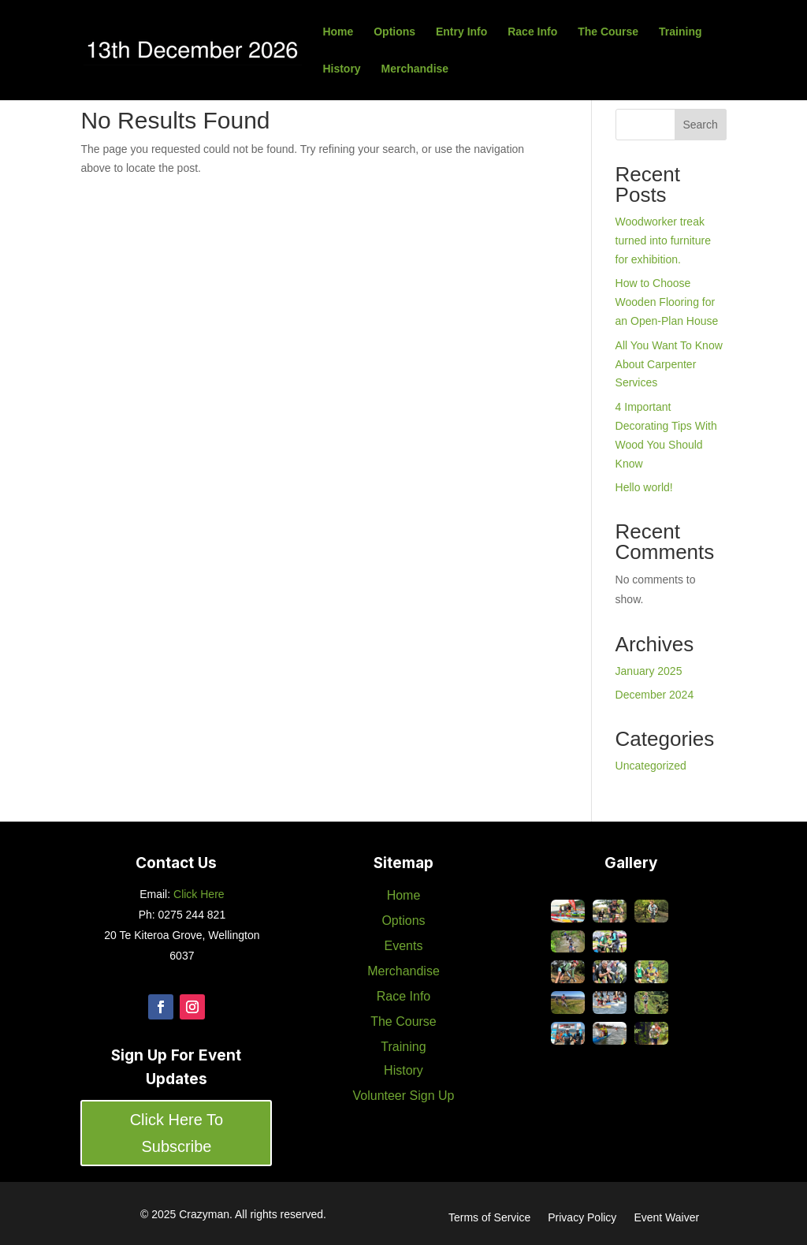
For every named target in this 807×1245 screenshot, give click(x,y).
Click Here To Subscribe (177, 1133)
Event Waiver (666, 1218)
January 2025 (648, 671)
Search (699, 124)
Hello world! (644, 487)
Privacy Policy (582, 1218)
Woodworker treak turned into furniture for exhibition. (663, 240)
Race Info (532, 32)
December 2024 (654, 694)
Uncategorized (650, 765)
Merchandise (415, 69)
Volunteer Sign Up (403, 1095)
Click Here (197, 894)
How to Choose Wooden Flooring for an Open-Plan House (667, 302)
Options (394, 32)
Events (404, 945)
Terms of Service (489, 1218)
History (341, 69)
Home (337, 32)
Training (680, 32)
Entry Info (461, 32)
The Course (608, 32)
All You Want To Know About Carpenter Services (669, 364)
